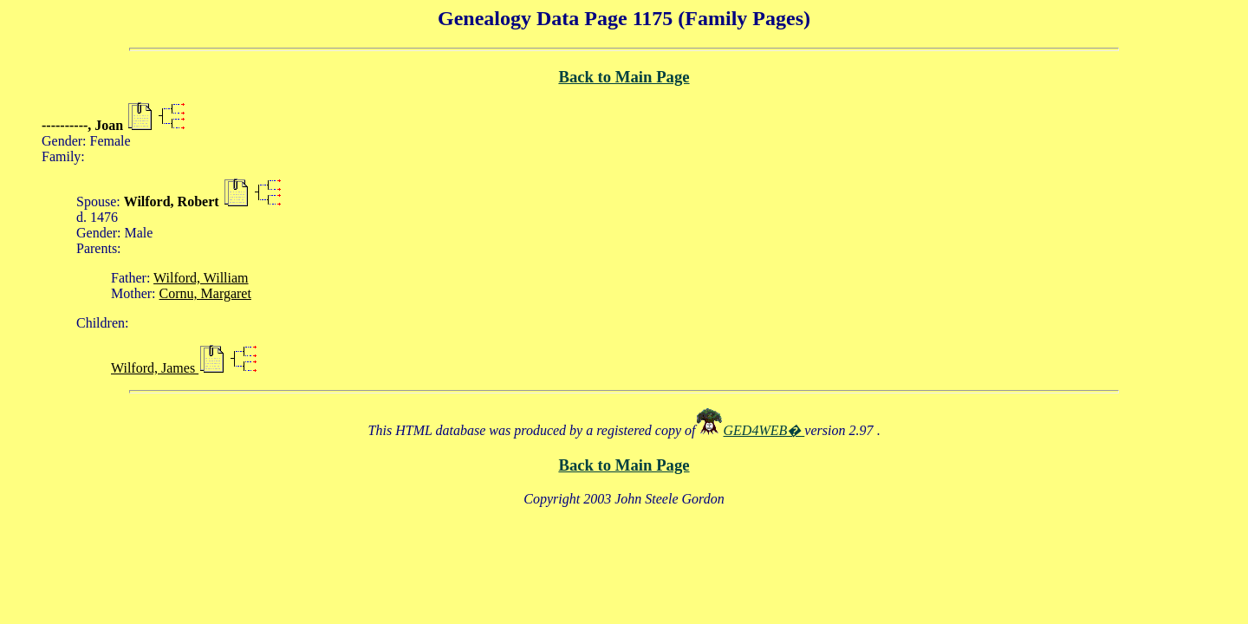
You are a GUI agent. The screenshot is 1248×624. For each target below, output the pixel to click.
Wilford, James (154, 368)
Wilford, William (201, 277)
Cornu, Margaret (205, 293)
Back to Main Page (623, 77)
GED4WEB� (764, 430)
